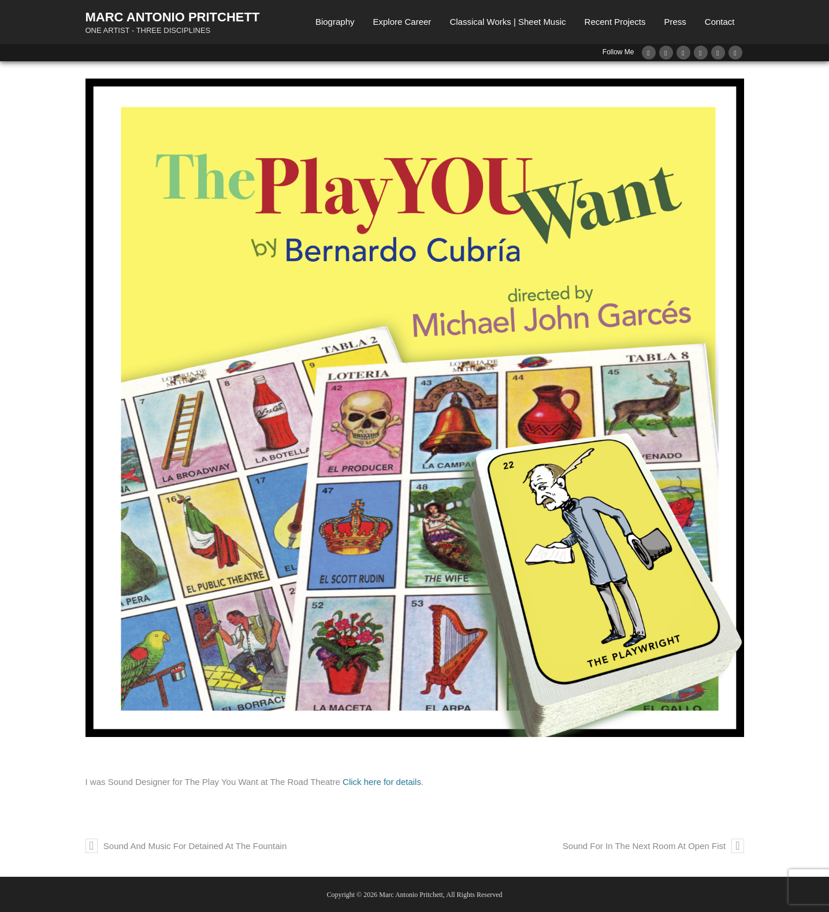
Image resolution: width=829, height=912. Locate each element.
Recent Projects (615, 22)
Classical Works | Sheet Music (507, 22)
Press (675, 22)
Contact (720, 22)
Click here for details (382, 782)
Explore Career (402, 22)
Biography (335, 22)
